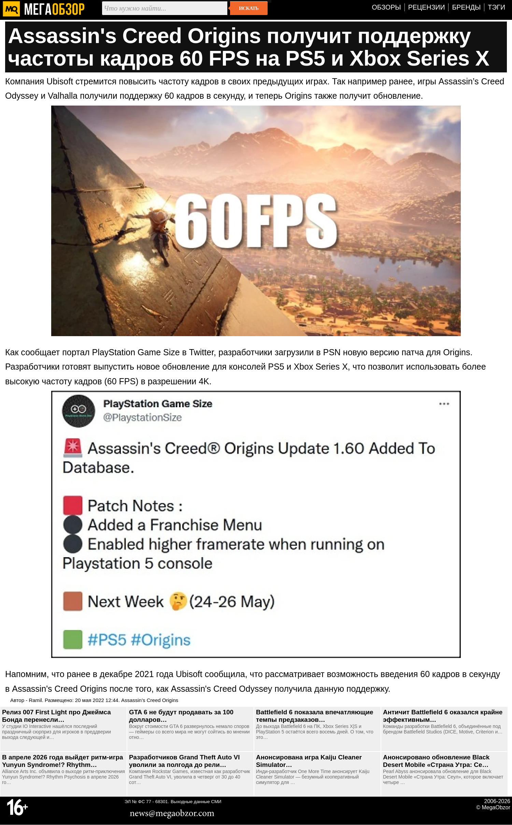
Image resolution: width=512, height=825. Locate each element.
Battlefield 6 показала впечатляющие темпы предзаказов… (314, 716)
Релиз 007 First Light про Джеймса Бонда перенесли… (56, 716)
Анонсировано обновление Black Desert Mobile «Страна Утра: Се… (436, 761)
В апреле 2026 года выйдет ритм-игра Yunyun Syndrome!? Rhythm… (62, 761)
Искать (248, 8)
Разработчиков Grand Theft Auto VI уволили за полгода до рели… (184, 761)
